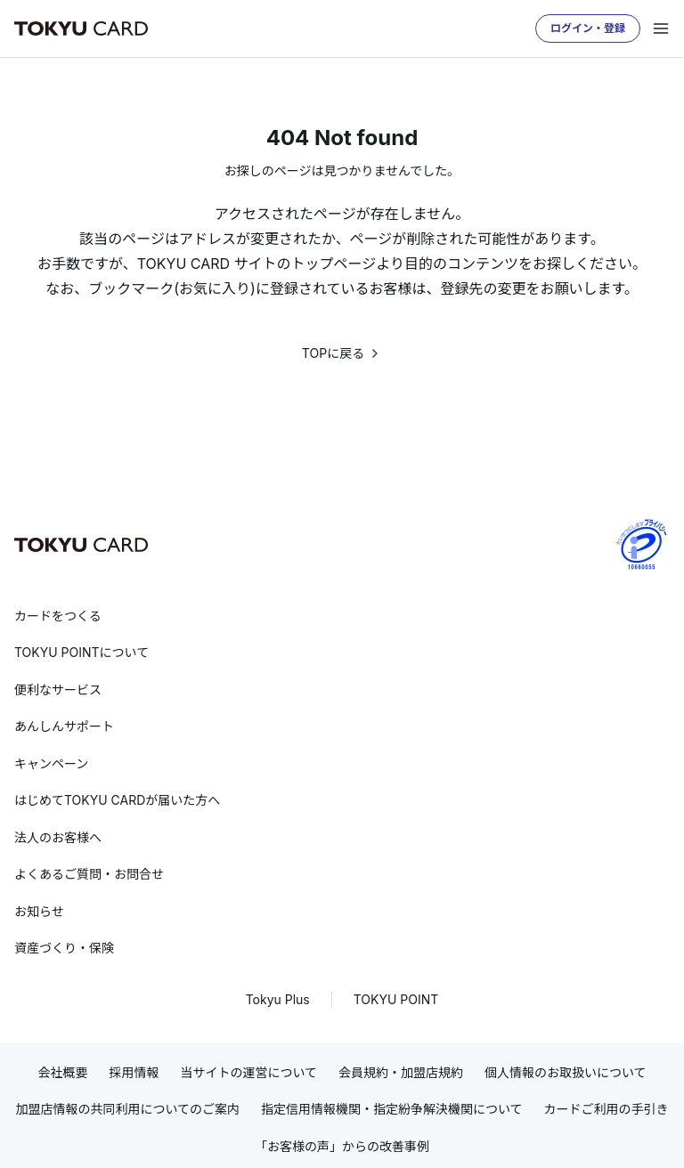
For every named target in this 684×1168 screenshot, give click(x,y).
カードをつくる (58, 615)
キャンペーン (51, 763)
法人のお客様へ (58, 837)
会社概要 (62, 1072)
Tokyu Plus (278, 999)
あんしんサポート (64, 726)
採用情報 (134, 1072)
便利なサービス (58, 689)
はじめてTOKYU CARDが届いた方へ (117, 799)
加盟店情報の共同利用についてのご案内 (127, 1108)
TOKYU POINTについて (81, 652)
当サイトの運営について (248, 1072)
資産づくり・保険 (64, 947)
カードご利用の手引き (606, 1108)
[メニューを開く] (661, 28)
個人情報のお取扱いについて (565, 1072)
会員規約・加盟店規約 (400, 1072)
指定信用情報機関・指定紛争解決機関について (392, 1108)
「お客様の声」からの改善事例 (342, 1146)
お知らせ (39, 911)
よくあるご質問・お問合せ (89, 873)
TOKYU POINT (396, 999)
